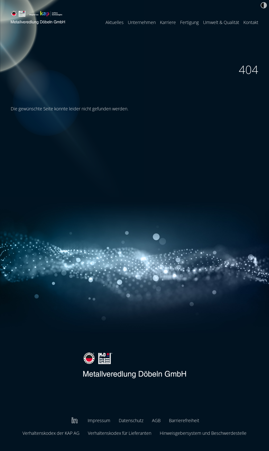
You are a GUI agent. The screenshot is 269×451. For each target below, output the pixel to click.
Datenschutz (131, 420)
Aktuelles (114, 22)
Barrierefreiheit (184, 420)
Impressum (99, 420)
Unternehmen (142, 22)
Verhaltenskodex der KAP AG (50, 433)
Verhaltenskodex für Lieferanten (119, 433)
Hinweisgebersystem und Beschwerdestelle (203, 433)
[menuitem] (114, 22)
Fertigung (189, 22)
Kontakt (250, 22)
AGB (156, 420)
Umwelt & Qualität (221, 22)
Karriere (168, 22)
